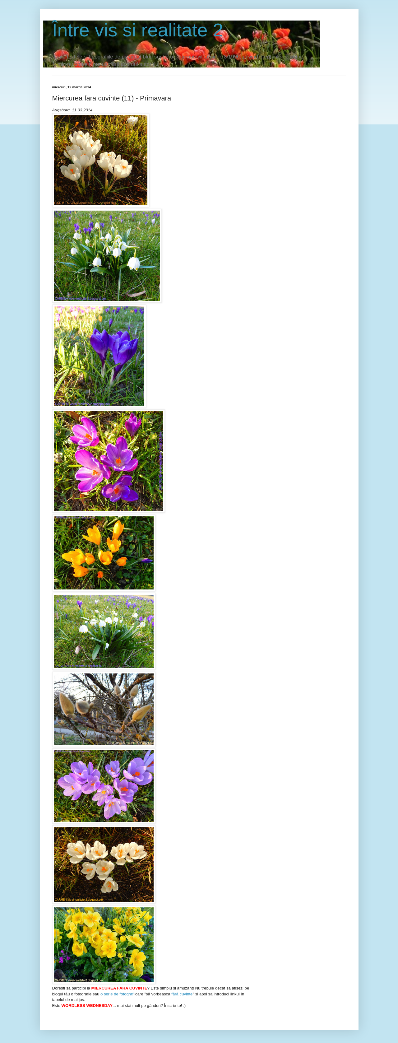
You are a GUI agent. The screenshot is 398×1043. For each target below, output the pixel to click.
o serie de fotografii (117, 994)
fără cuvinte (181, 994)
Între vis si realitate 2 (137, 30)
